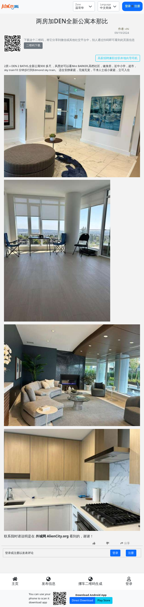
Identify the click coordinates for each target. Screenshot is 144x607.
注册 (137, 6)
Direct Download (82, 600)
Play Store (103, 600)
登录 (128, 6)
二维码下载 (33, 45)
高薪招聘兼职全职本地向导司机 (117, 58)
